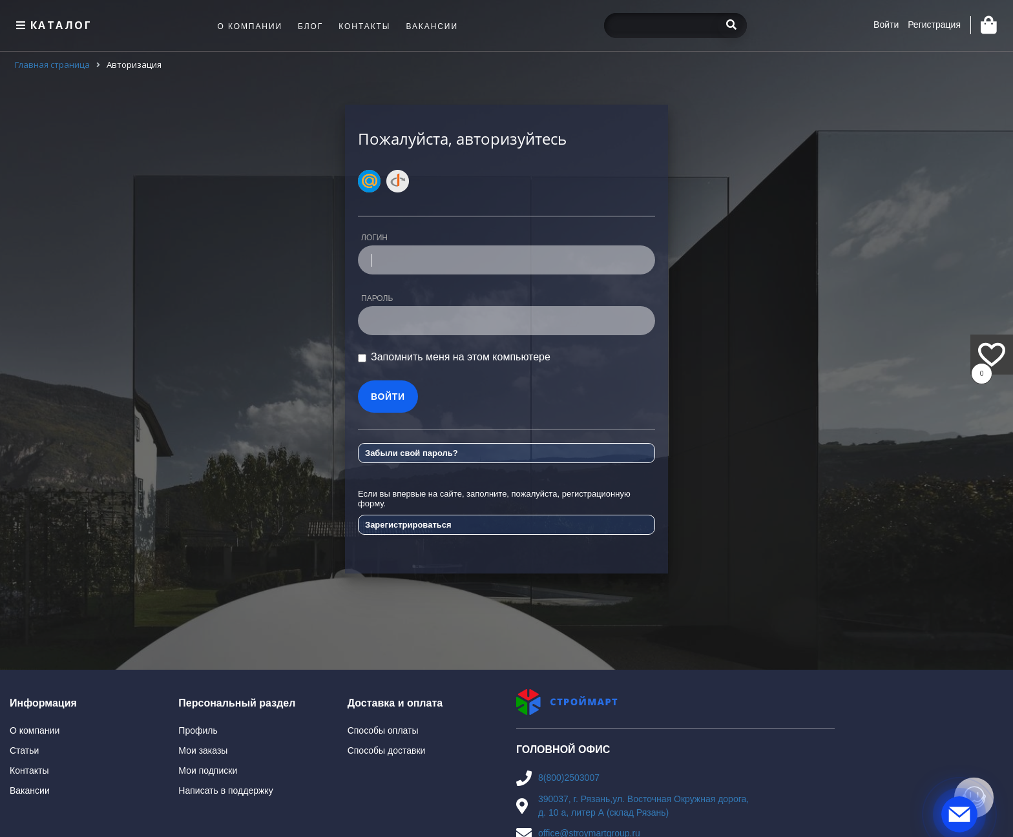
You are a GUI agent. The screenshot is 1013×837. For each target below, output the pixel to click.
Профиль (197, 730)
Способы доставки (387, 750)
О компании (34, 730)
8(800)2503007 (569, 777)
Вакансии (30, 790)
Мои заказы (202, 750)
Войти (886, 24)
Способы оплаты (383, 730)
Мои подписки (207, 770)
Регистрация (934, 24)
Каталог (52, 25)
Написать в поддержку (225, 790)
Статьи (24, 750)
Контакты (29, 770)
